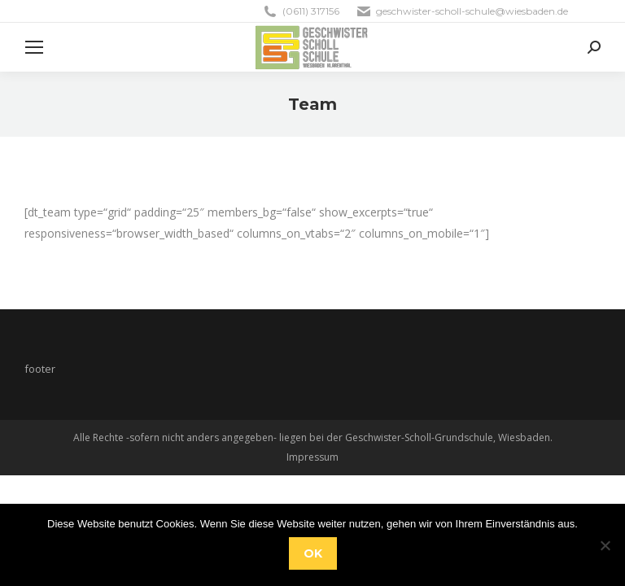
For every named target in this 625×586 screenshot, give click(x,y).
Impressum (312, 457)
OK (313, 553)
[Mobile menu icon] (34, 47)
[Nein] (605, 545)
